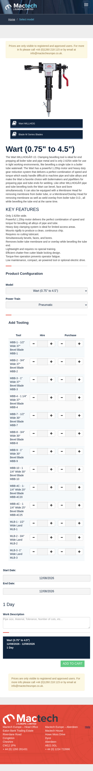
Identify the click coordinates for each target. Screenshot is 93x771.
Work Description (13, 614)
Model (9, 284)
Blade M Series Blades (31, 134)
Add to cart (73, 663)
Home (11, 19)
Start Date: (9, 570)
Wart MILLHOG (27, 123)
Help (87, 726)
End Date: (9, 583)
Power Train (13, 298)
